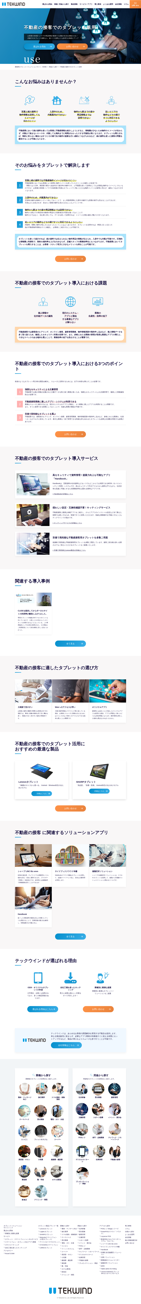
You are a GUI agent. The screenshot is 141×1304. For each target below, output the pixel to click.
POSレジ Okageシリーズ (109, 1229)
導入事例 (98, 4)
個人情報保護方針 (131, 1240)
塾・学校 (65, 1266)
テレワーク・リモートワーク (89, 1252)
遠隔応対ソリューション (109, 1263)
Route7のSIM (9, 1254)
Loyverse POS (106, 1237)
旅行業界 (65, 1232)
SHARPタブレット (46, 1235)
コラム (126, 4)
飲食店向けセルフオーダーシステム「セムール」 (111, 1240)
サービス (7, 1237)
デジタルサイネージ (86, 1255)
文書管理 (82, 1238)
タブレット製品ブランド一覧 (48, 1226)
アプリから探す (105, 1226)
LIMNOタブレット (46, 1248)
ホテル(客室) (66, 1269)
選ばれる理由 (49, 4)
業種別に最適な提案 (12, 1234)
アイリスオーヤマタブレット (50, 1242)
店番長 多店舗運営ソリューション (111, 1254)
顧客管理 (82, 1235)
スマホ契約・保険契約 (69, 1235)
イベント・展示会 (85, 1243)
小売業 (64, 1258)
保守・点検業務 (84, 1249)
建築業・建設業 (67, 1261)
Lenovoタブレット (46, 1229)
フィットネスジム (68, 1249)
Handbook (104, 1250)
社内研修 (82, 1229)
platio (103, 1266)
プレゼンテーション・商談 (88, 1264)
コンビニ (65, 1246)
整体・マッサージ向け (69, 1229)
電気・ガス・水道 (68, 1243)
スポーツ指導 (83, 1240)
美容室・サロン (67, 1255)
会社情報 (118, 4)
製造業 (64, 1264)
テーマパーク (66, 1238)
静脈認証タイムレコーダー (110, 1260)
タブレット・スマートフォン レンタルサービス (21, 1239)
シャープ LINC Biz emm (109, 1244)
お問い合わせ (72, 46)
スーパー (65, 1252)
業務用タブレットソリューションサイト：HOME (31, 67)
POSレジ (82, 1246)
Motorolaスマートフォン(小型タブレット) (48, 1238)
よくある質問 (109, 4)
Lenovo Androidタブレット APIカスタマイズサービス (110, 1273)
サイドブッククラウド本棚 (110, 1247)
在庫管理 (82, 1258)
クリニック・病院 (68, 1275)
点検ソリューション (108, 1258)
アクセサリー (8, 1251)
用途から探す (53, 67)
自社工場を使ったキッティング (16, 1248)
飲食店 (64, 1272)
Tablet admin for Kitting (109, 1269)
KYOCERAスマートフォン (49, 1245)
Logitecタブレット (46, 1232)
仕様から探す (129, 1232)
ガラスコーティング (12, 1245)
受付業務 (65, 1240)
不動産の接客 (83, 1261)
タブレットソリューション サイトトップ (13, 1227)
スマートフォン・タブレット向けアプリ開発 (20, 1242)
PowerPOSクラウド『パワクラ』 (111, 1233)
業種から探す (64, 1226)
